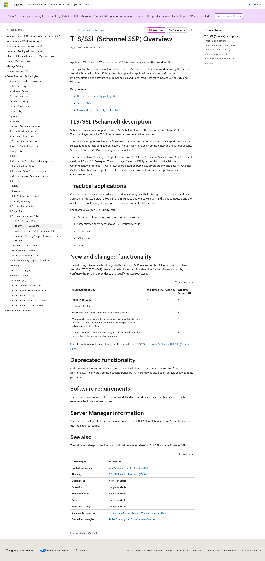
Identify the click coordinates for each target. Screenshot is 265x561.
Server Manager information (219, 58)
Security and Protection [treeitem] (24, 141)
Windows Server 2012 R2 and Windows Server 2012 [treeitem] (33, 36)
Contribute (182, 550)
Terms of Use (213, 550)
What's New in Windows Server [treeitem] (23, 41)
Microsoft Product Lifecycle (98, 16)
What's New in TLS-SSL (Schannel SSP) (129, 467)
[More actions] (192, 30)
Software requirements (216, 54)
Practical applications (215, 40)
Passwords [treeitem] (17, 191)
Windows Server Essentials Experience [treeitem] (28, 300)
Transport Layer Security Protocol (96, 110)
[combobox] (33, 29)
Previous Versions (153, 550)
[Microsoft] (6, 4)
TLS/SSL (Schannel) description (221, 36)
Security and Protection (90, 30)
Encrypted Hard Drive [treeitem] (23, 166)
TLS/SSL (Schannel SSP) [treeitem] (27, 226)
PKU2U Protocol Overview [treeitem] (25, 196)
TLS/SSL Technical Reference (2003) (127, 474)
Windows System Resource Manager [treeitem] (28, 290)
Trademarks (230, 550)
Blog (168, 550)
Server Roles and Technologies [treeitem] (25, 81)
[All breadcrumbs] (73, 30)
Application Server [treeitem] (18, 91)
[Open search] (249, 5)
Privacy (196, 550)
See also (208, 62)
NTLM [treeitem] (15, 186)
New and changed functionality (220, 45)
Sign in (257, 4)
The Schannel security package (95, 96)
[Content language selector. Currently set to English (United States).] (19, 550)
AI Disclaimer (133, 550)
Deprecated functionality (217, 49)
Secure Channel (86, 103)
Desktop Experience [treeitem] (19, 96)
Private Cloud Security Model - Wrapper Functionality (136, 512)
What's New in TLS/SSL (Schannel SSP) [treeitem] (35, 231)
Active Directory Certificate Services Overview (132, 519)
